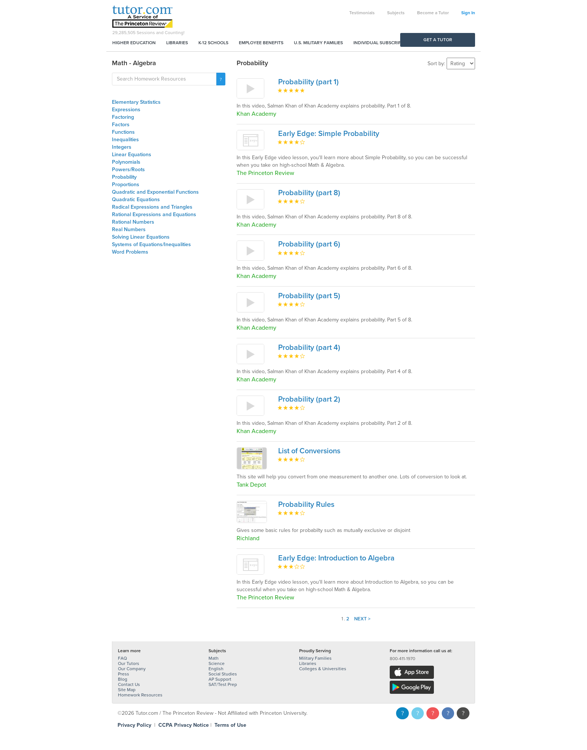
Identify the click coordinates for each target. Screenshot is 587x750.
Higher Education (134, 42)
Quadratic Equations (136, 199)
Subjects (396, 12)
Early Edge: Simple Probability (328, 133)
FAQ (122, 658)
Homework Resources (140, 695)
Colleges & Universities (322, 668)
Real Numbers (129, 229)
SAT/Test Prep (223, 684)
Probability (124, 177)
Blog (122, 679)
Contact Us (129, 684)
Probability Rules (306, 504)
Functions (123, 132)
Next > (362, 619)
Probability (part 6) (309, 244)
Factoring (123, 117)
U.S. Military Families (318, 42)
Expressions (126, 109)
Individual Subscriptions (383, 42)
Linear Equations (131, 154)
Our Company (132, 668)
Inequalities (125, 139)
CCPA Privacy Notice (183, 725)
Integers (121, 147)
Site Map (127, 689)
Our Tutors (128, 663)
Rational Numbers (133, 222)
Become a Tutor (433, 12)
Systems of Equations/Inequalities (151, 244)
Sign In (468, 12)
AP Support (220, 679)
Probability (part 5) (309, 295)
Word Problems (130, 252)
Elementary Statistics (136, 102)
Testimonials (362, 12)
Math (214, 658)
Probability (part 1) (308, 82)
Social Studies (223, 674)
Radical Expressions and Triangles (152, 207)
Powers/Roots (128, 169)
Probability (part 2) (309, 399)
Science (217, 663)
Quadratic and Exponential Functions (155, 192)
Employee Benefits (261, 42)
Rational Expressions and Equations (154, 214)
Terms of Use (230, 725)
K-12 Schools (213, 42)
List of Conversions (309, 451)
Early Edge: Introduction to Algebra (336, 558)
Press (123, 674)
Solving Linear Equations (141, 237)
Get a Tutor (437, 39)
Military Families (315, 658)
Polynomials (126, 162)
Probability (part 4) (309, 347)
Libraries (177, 42)
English (216, 668)
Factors (121, 124)
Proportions (125, 184)
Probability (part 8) (309, 192)
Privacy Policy (134, 725)
